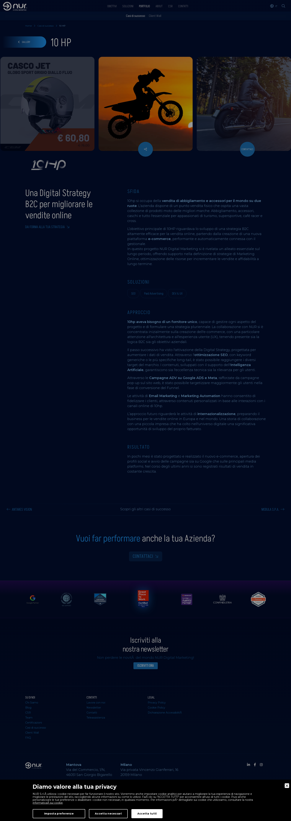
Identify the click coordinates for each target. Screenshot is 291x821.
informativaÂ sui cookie (48, 802)
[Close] (287, 785)
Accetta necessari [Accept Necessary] (108, 813)
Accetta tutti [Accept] (147, 813)
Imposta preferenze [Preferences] (59, 813)
